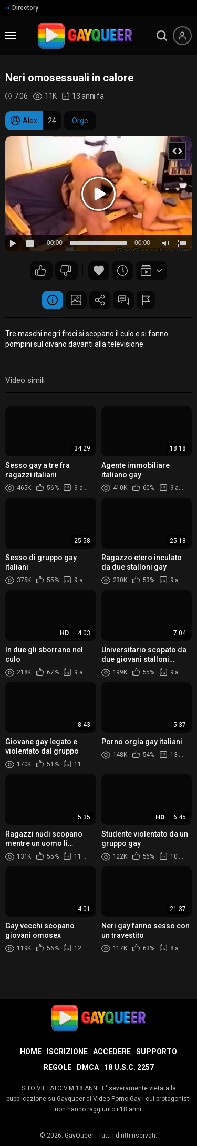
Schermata (76, 300)
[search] (162, 36)
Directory (21, 8)
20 (40, 270)
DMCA (88, 1067)
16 (65, 270)
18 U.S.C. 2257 (129, 1067)
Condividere (100, 300)
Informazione (52, 300)
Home (31, 1051)
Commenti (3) (123, 300)
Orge (80, 120)
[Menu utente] (182, 35)
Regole (57, 1067)
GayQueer (79, 1135)
